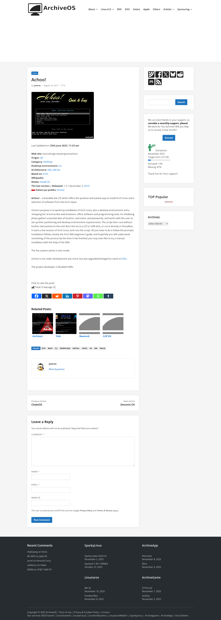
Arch (45, 173)
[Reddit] (57, 296)
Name (35, 471)
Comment (38, 434)
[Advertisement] (110, 39)
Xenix (44, 551)
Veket (43, 565)
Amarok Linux (44, 560)
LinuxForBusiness (97, 615)
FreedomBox (91, 595)
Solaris (136, 9)
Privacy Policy (86, 510)
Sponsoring (184, 9)
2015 (87, 185)
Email (35, 484)
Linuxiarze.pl (79, 615)
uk (91, 348)
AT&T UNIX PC (44, 569)
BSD (119, 9)
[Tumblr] (108, 296)
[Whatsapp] (98, 296)
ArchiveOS (51, 612)
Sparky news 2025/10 (95, 555)
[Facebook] (36, 296)
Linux (34, 73)
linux (84, 348)
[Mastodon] (88, 296)
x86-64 (56, 169)
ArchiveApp (167, 615)
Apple (146, 9)
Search (181, 102)
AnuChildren (181, 615)
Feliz (124, 258)
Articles (169, 9)
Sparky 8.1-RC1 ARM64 (96, 563)
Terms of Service (104, 510)
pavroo (37, 85)
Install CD (45, 181)
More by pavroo (57, 369)
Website (36, 497)
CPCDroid (147, 587)
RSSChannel (47, 615)
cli (56, 348)
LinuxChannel (63, 615)
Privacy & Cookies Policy (86, 612)
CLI (60, 165)
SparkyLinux (136, 615)
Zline (144, 563)
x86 (49, 169)
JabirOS (43, 556)
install (76, 348)
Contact (105, 612)
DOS (127, 9)
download (65, 348)
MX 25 (88, 587)
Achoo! (60, 189)
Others (156, 9)
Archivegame (152, 615)
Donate (169, 137)
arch (50, 348)
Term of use (65, 612)
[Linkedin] (67, 296)
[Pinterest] (77, 296)
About (93, 9)
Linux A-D (107, 9)
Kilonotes (147, 555)
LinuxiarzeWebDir (118, 615)
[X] (47, 296)
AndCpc (146, 595)
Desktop (47, 161)
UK (41, 157)
